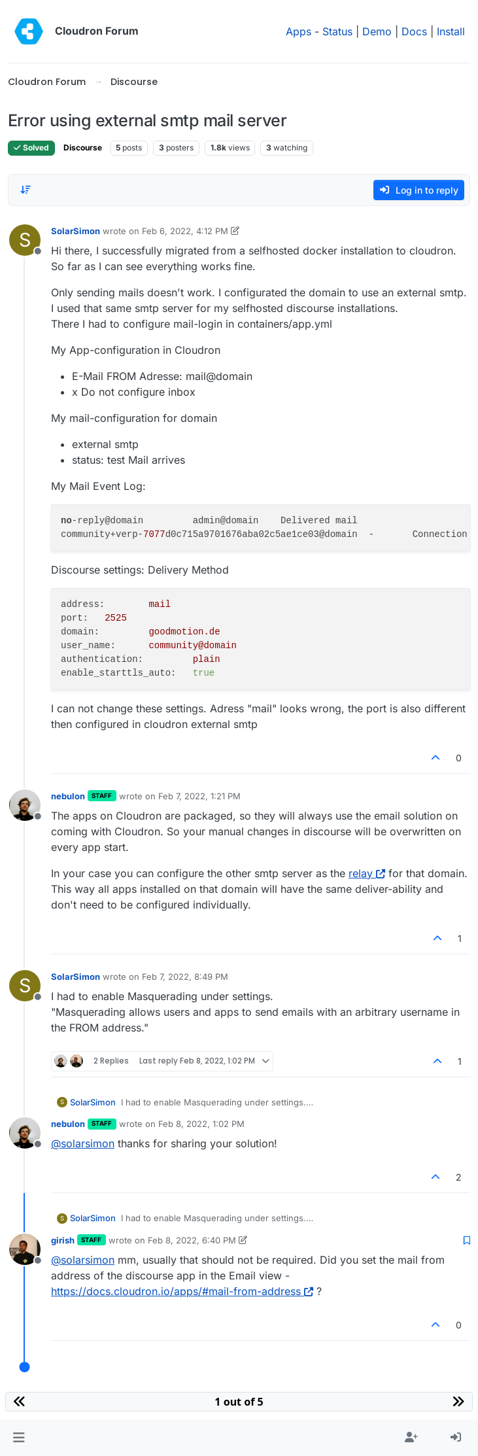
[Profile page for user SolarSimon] (25, 240)
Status (337, 31)
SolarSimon (75, 231)
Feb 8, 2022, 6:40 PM (192, 1240)
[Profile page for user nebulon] (25, 805)
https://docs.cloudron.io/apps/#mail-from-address (182, 1291)
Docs (414, 31)
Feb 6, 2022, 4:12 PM (185, 231)
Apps (298, 31)
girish (63, 1240)
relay (367, 873)
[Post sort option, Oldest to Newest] (25, 190)
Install (451, 31)
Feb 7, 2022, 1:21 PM (199, 796)
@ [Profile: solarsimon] (82, 1143)
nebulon (68, 796)
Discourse (82, 147)
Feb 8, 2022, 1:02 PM (201, 1123)
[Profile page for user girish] (25, 1249)
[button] (18, 1438)
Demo (377, 31)
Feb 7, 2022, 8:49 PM (185, 976)
